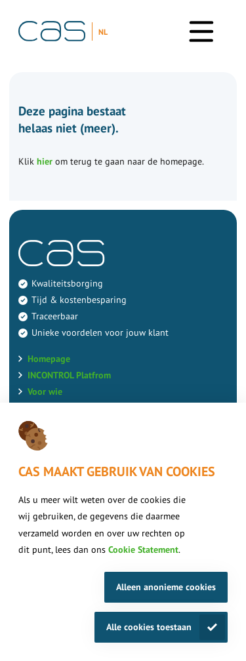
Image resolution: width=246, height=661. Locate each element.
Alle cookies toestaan (149, 627)
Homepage (49, 359)
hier (44, 161)
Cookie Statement (143, 549)
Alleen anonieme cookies (166, 587)
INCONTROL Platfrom (69, 375)
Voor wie (45, 391)
